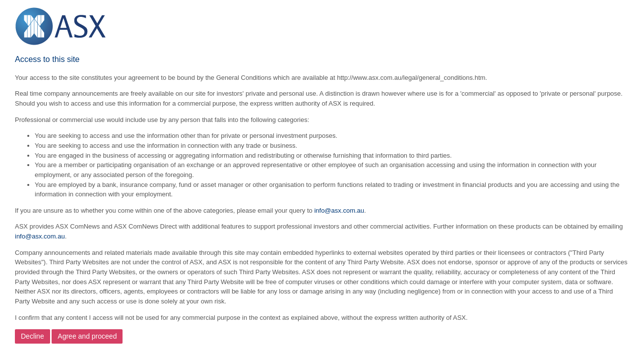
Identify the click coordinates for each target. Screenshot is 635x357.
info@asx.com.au (339, 210)
